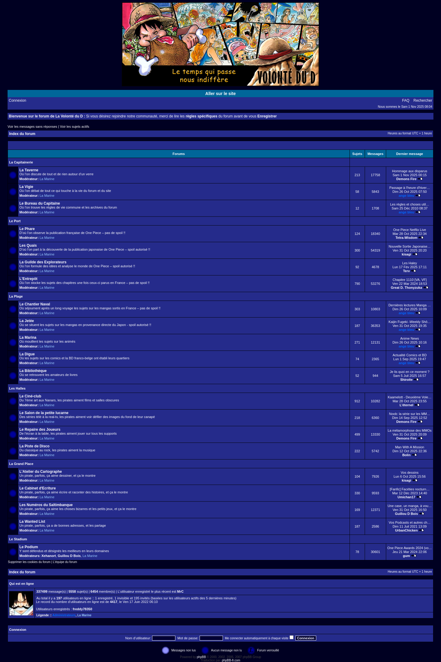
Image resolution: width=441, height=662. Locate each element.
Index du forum (22, 134)
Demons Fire (406, 179)
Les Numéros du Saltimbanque (46, 505)
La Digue (27, 354)
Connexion (17, 100)
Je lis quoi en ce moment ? (409, 372)
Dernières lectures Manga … (409, 305)
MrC (180, 591)
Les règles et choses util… (409, 204)
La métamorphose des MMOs (410, 430)
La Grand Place (21, 464)
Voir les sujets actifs (74, 126)
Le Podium (28, 547)
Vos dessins (410, 472)
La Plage (16, 296)
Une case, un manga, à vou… (410, 506)
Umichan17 (407, 497)
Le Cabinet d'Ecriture (37, 488)
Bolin (406, 455)
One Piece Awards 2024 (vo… (409, 548)
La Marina (27, 337)
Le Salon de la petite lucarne (43, 413)
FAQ (405, 100)
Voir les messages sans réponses (32, 126)
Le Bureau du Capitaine (39, 203)
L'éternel (406, 405)
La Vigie (26, 187)
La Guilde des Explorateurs (42, 262)
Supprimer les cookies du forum (29, 562)
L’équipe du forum (65, 562)
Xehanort (48, 556)
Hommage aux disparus (409, 171)
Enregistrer (267, 116)
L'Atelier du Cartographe (40, 471)
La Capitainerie (21, 162)
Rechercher (422, 100)
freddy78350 (82, 609)
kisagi (406, 254)
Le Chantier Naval (34, 304)
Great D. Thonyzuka (406, 287)
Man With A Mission (409, 447)
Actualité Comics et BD (409, 355)
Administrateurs (64, 615)
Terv (406, 271)
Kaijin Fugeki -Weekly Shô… (410, 322)
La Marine (47, 179)
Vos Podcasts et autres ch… (409, 522)
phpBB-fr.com (231, 660)
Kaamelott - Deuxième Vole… (409, 397)
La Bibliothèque (33, 371)
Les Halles (17, 388)
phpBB (201, 657)
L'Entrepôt (28, 279)
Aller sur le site (220, 93)
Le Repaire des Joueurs (39, 429)
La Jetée (26, 321)
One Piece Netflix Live (409, 230)
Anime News (409, 338)
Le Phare (27, 229)
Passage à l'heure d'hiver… (409, 187)
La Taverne (28, 170)
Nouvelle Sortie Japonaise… (410, 246)
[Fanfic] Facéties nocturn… (409, 489)
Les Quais (28, 245)
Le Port (15, 221)
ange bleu (406, 195)
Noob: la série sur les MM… (409, 414)
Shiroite (406, 379)
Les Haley (409, 263)
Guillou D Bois (406, 513)
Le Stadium (18, 539)
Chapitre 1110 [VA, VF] (409, 280)
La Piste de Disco (34, 446)
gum (406, 556)
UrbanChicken (406, 530)
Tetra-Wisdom (406, 237)
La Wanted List (32, 521)
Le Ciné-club (30, 396)
